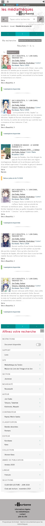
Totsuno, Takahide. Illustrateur (23, 63)
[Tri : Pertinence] (13, 52)
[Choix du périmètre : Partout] (4, 19)
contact (22, 514)
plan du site (22, 517)
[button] (43, 1)
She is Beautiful (7, 83)
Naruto (3, 172)
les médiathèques (22, 512)
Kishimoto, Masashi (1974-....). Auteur (26, 150)
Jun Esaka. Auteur (18, 60)
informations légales (22, 509)
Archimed (15, 522)
